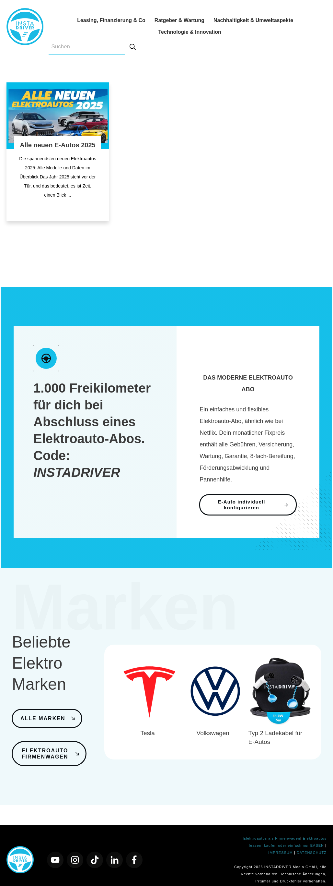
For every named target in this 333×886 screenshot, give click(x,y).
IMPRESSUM (281, 844)
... (69, 195)
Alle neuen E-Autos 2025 (57, 145)
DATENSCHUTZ (312, 844)
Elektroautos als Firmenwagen (271, 830)
